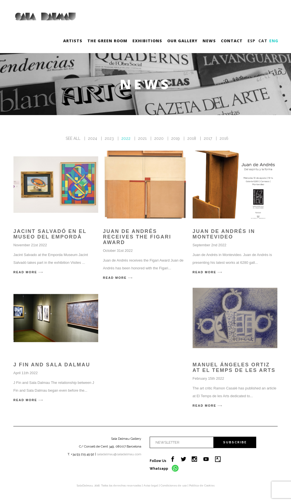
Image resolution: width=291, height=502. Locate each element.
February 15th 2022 (208, 378)
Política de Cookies (201, 485)
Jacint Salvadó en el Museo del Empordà (50, 234)
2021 (142, 138)
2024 (92, 138)
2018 (191, 138)
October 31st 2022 (118, 250)
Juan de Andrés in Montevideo (224, 234)
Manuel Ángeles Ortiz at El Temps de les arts (234, 367)
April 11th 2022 (25, 373)
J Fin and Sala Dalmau (51, 364)
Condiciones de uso (174, 485)
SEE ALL (73, 138)
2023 (109, 138)
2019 (175, 138)
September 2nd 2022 (209, 245)
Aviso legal (151, 485)
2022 (125, 138)
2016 (224, 138)
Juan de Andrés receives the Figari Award (137, 236)
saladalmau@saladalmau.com (119, 454)
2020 (159, 138)
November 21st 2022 (30, 245)
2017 (208, 138)
